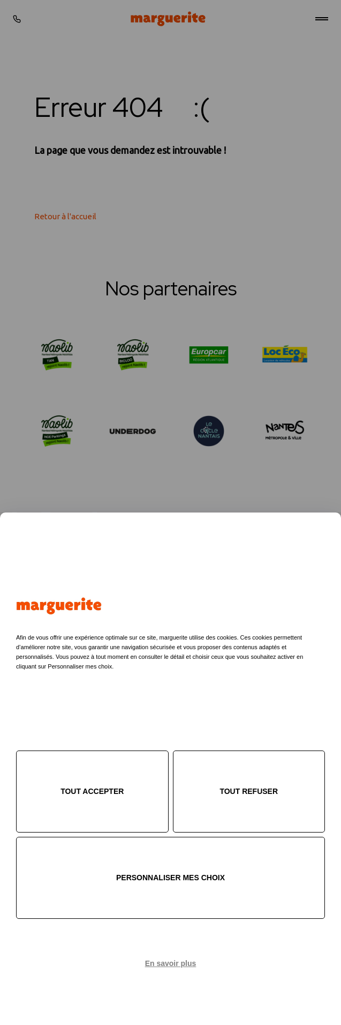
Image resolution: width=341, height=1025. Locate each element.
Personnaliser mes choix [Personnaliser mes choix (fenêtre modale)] (170, 877)
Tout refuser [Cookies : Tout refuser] (248, 791)
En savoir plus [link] (170, 963)
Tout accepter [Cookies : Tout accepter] (92, 791)
